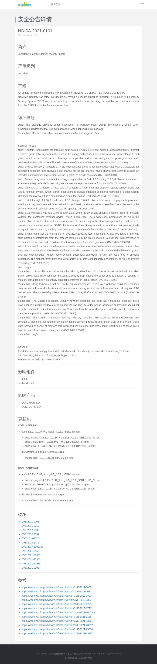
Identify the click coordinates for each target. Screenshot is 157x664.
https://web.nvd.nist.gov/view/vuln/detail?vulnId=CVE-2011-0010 (56, 591)
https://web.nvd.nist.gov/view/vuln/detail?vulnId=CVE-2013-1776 (56, 608)
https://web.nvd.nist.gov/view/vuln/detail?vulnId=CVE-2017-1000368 (58, 612)
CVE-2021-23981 (31, 555)
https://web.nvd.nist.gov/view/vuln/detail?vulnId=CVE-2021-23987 (57, 633)
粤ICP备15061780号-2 (112, 653)
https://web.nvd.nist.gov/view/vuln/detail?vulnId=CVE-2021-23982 (57, 625)
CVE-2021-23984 (31, 563)
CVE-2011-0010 (30, 525)
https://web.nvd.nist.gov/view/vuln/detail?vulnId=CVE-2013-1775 (56, 604)
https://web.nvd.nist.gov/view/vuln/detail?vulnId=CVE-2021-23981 (57, 620)
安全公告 (56, 4)
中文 (142, 4)
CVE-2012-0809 (30, 530)
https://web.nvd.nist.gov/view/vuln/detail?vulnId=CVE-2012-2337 (56, 599)
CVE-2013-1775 (30, 538)
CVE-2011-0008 (30, 521)
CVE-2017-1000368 (32, 546)
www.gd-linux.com (92, 653)
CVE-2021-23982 (31, 559)
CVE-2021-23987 (31, 567)
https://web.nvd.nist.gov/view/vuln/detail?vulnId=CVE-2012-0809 (56, 595)
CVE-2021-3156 (30, 551)
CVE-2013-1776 (30, 542)
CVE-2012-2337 (30, 534)
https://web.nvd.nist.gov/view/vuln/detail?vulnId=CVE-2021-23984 (57, 629)
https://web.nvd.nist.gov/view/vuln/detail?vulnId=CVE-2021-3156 (56, 616)
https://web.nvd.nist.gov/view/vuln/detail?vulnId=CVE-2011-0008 (56, 587)
